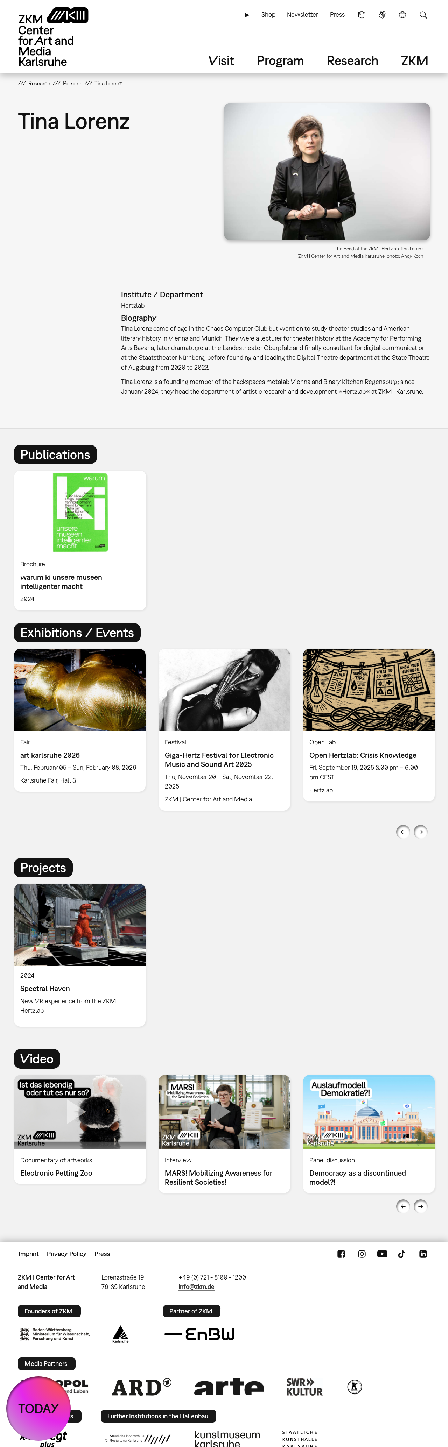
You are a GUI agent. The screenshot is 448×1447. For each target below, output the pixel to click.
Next (421, 832)
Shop (268, 14)
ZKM (414, 60)
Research (353, 60)
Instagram (362, 1254)
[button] (327, 171)
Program (280, 60)
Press (337, 14)
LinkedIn (423, 1254)
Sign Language (382, 14)
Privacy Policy (67, 1253)
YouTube (382, 1254)
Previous (403, 832)
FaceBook (341, 1254)
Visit (221, 60)
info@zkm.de (196, 1286)
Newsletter (302, 14)
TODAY (38, 1408)
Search (423, 14)
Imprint (29, 1253)
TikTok (403, 1254)
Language (403, 14)
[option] (83, 540)
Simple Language (362, 14)
